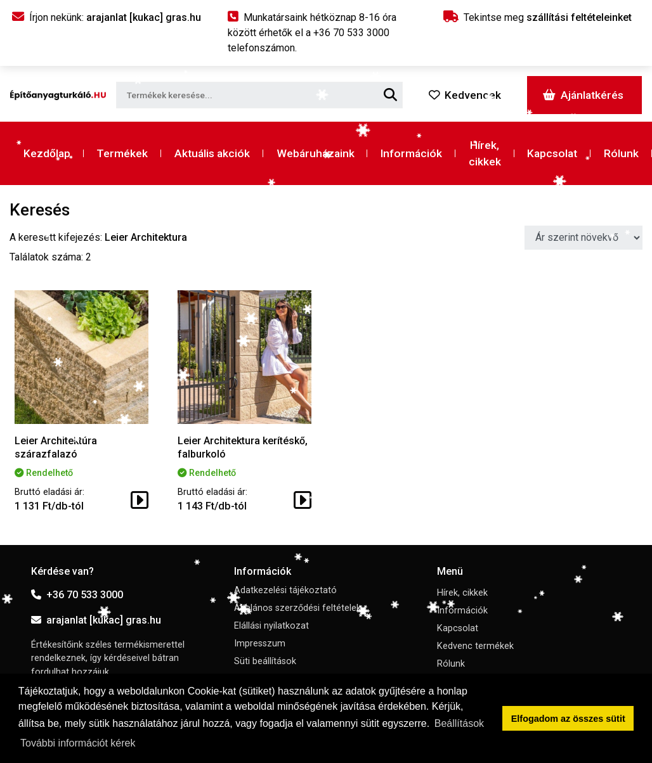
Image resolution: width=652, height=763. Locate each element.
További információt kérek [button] (77, 743)
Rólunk (621, 153)
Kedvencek (465, 95)
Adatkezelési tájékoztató (285, 590)
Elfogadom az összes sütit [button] (568, 719)
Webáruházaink (316, 153)
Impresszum (259, 643)
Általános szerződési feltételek (297, 608)
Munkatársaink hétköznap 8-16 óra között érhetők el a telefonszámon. (312, 32)
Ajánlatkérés (583, 95)
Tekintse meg (537, 17)
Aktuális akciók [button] (212, 153)
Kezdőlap (46, 153)
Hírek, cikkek (485, 153)
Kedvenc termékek (475, 646)
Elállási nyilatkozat (271, 625)
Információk (411, 153)
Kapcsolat (552, 153)
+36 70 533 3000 (77, 595)
